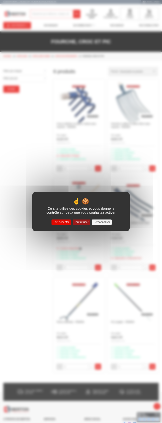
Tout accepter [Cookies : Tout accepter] (61, 222)
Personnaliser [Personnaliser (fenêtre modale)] (102, 222)
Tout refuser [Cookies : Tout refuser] (81, 222)
